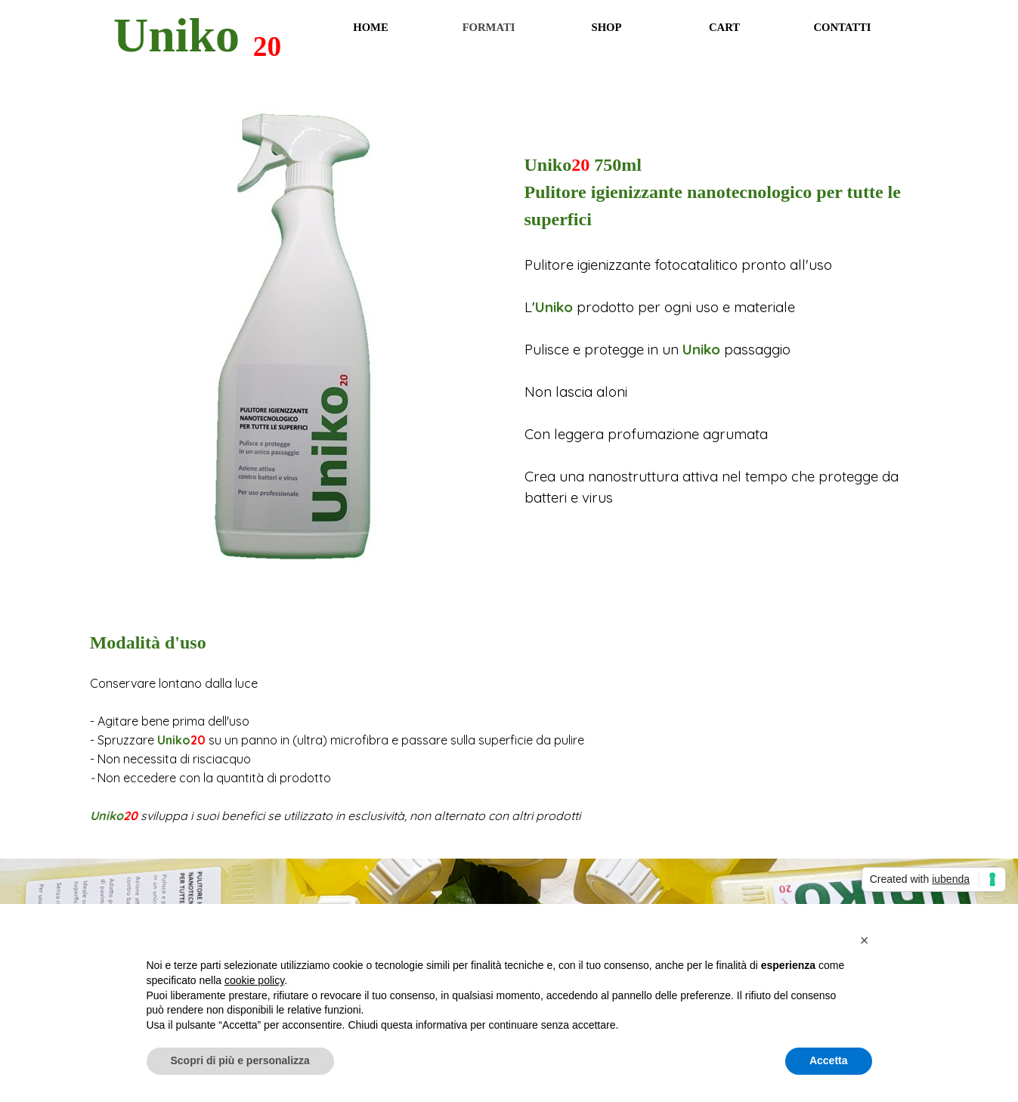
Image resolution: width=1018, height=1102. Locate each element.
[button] (864, 940)
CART (724, 27)
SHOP (607, 27)
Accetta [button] (828, 1060)
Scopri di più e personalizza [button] (240, 1060)
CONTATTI (842, 27)
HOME (370, 27)
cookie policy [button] (254, 980)
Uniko (176, 35)
